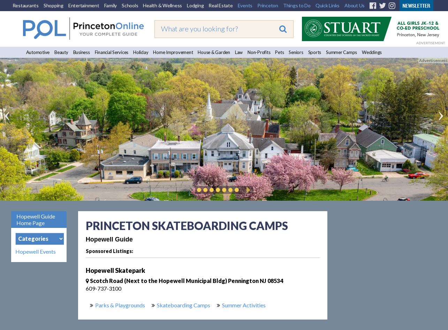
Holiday (140, 52)
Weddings (372, 52)
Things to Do (297, 5)
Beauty (61, 52)
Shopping (53, 5)
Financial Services (112, 52)
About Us (354, 5)
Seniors (296, 52)
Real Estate (220, 5)
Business (81, 52)
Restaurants (26, 5)
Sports (314, 52)
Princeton (267, 5)
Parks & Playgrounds (120, 305)
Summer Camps (341, 52)
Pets (279, 52)
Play (247, 190)
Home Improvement (173, 52)
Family (110, 5)
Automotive (38, 52)
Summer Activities (244, 305)
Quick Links (328, 5)
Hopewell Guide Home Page (35, 219)
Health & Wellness (162, 5)
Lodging (195, 5)
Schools (130, 5)
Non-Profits (259, 52)
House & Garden (214, 52)
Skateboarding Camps (183, 305)
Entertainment (83, 5)
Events (245, 5)
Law (239, 52)
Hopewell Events (35, 251)
